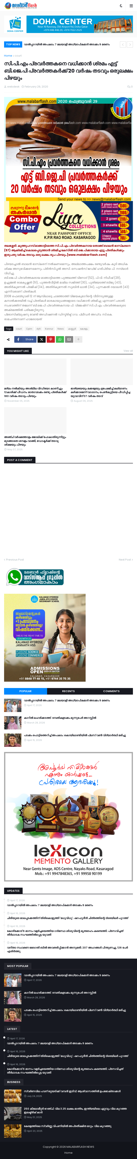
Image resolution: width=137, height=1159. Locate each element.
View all (128, 351)
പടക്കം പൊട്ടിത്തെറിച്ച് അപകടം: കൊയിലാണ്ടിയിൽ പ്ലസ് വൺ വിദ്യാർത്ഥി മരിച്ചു (75, 735)
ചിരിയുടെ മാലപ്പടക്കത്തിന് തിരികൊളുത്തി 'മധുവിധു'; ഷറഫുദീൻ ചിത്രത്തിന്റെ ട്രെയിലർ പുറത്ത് (67, 918)
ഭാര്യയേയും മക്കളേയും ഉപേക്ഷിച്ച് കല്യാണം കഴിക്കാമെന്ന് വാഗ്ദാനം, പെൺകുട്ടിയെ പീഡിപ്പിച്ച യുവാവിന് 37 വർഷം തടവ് (100, 392)
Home (8, 56)
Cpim (29, 328)
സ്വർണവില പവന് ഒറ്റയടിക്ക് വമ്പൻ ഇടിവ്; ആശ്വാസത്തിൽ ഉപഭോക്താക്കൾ (72, 1091)
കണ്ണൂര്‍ (72, 328)
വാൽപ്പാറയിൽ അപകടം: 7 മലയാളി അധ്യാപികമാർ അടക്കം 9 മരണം (67, 44)
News (60, 328)
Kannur (49, 328)
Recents (68, 691)
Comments (111, 691)
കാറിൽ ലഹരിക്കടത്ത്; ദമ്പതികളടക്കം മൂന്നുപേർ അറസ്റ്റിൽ (60, 718)
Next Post (125, 560)
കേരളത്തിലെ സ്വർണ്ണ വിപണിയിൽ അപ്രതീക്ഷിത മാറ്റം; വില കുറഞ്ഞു (67, 1126)
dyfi (38, 328)
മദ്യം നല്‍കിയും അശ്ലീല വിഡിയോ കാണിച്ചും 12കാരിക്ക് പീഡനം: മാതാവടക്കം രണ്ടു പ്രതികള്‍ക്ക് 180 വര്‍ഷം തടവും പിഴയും (35, 392)
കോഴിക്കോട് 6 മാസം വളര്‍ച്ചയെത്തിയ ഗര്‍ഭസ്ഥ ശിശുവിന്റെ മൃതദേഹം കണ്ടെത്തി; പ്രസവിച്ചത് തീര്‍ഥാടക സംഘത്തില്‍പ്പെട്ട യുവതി (65, 933)
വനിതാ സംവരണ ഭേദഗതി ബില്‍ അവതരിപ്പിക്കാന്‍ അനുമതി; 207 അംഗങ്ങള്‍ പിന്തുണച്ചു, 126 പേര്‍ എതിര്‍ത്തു (67, 949)
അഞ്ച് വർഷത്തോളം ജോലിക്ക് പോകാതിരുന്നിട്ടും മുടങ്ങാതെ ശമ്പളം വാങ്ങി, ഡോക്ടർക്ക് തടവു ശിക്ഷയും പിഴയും (35, 440)
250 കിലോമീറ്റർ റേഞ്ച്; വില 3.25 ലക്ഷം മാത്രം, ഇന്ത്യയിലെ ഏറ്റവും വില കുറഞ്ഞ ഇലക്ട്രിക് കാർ (75, 1110)
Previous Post (15, 560)
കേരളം (84, 328)
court (18, 56)
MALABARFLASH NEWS (80, 1147)
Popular (25, 691)
